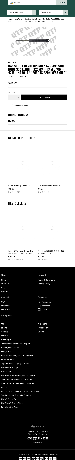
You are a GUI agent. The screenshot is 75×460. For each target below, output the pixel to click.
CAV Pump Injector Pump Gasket (50, 186)
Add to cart (44, 97)
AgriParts (12, 62)
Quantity (11, 92)
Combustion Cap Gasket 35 (19, 186)
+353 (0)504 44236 (37, 438)
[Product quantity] (14, 97)
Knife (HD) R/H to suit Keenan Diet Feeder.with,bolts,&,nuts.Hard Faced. (21, 253)
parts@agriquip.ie (37, 442)
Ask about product (21, 105)
